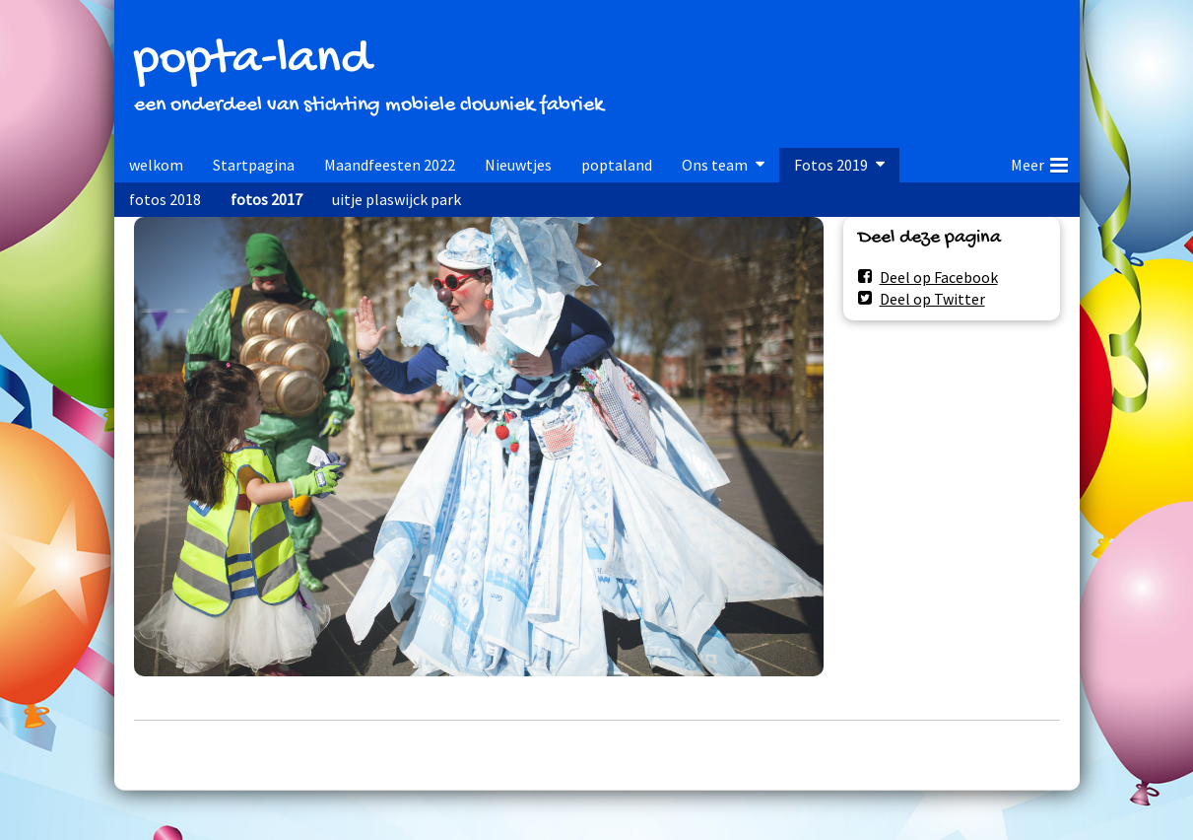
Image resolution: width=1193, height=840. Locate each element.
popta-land (252, 61)
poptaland (616, 165)
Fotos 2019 (831, 165)
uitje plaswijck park (396, 199)
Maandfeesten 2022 (389, 165)
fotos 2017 (266, 199)
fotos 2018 (165, 199)
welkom (156, 165)
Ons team (715, 165)
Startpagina (254, 165)
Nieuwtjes (518, 165)
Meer (1039, 161)
